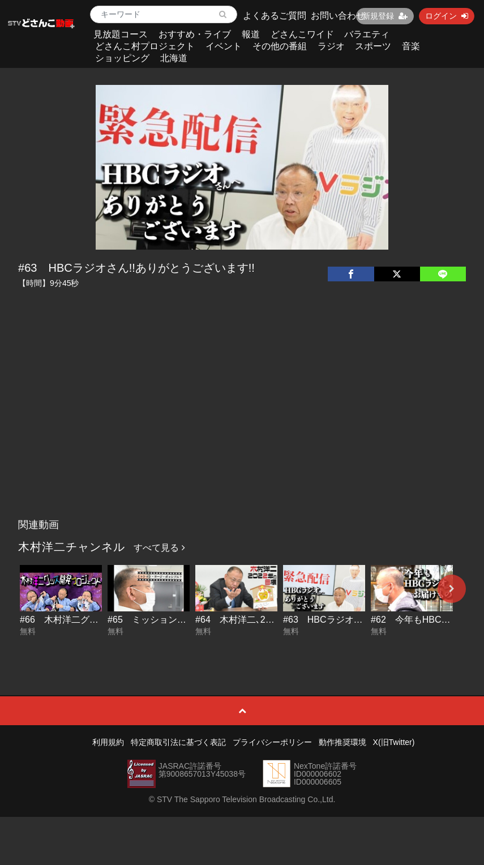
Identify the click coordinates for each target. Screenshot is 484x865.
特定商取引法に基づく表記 (178, 742)
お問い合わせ (338, 15)
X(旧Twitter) (394, 742)
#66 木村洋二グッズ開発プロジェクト (100, 619)
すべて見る (159, 548)
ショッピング (122, 58)
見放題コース (120, 34)
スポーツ (373, 46)
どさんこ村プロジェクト (145, 46)
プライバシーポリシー (272, 742)
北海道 (173, 58)
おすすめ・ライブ (195, 34)
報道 (251, 34)
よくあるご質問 (274, 15)
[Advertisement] (242, 428)
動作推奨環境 (342, 742)
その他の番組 (279, 46)
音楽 (411, 46)
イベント (223, 46)
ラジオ (331, 46)
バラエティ (366, 34)
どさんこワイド (302, 34)
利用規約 (108, 742)
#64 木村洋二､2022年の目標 (255, 619)
